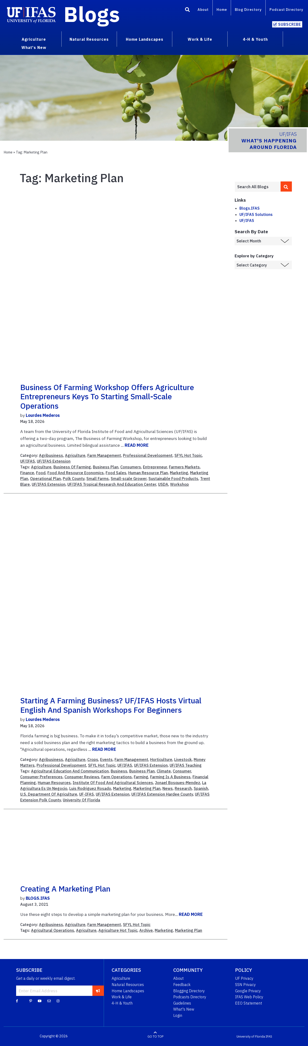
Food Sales (116, 472)
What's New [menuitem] (33, 47)
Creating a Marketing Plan (65, 889)
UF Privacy (244, 978)
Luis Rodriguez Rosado (90, 788)
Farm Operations (116, 776)
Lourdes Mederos (43, 415)
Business (119, 771)
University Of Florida (81, 800)
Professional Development (148, 455)
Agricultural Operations (52, 930)
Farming (141, 776)
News (167, 788)
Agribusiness (51, 455)
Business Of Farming (72, 467)
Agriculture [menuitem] (34, 39)
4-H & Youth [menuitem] (255, 39)
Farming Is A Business (170, 776)
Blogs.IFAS (249, 208)
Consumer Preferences (41, 776)
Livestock (183, 759)
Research (183, 788)
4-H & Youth (122, 1003)
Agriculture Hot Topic (117, 930)
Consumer (182, 771)
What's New (183, 1009)
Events (106, 759)
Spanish (201, 788)
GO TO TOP (155, 1036)
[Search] (187, 10)
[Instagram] (58, 1001)
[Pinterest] (30, 1001)
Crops (92, 759)
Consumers (130, 467)
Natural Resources (128, 984)
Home (222, 9)
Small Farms (97, 478)
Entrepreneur (155, 467)
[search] (286, 186)
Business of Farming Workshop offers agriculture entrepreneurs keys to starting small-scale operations (107, 396)
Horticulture (161, 759)
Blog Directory (248, 9)
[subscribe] (98, 991)
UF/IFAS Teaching (186, 765)
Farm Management (104, 455)
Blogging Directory (189, 990)
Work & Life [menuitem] (200, 39)
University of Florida (251, 1036)
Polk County (73, 478)
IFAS (269, 1036)
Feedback (182, 984)
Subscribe (289, 24)
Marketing (179, 472)
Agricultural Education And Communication (70, 771)
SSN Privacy (245, 984)
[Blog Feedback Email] (49, 1001)
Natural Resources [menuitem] (89, 39)
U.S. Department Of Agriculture (48, 794)
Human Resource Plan (148, 472)
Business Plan (105, 467)
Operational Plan (45, 478)
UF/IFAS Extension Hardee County (162, 794)
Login (177, 1015)
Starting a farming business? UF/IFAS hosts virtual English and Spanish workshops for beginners (110, 705)
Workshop (179, 484)
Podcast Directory (286, 9)
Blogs (92, 14)
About (203, 9)
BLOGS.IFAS (38, 898)
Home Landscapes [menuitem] (144, 39)
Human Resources (54, 782)
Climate (164, 771)
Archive (146, 930)
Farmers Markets (184, 467)
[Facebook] (17, 1001)
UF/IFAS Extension (54, 461)
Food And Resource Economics (75, 472)
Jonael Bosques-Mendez (177, 782)
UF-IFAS (86, 794)
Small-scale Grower (129, 478)
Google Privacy (248, 990)
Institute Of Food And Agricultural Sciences (113, 782)
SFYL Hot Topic (188, 455)
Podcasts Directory (189, 996)
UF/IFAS (27, 461)
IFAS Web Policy (249, 996)
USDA (163, 484)
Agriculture (75, 455)
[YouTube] (40, 1001)
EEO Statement (248, 1003)
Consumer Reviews (81, 776)
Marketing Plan (146, 788)
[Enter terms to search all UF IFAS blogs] (258, 186)
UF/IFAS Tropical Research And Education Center (111, 484)
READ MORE (136, 445)
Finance (27, 472)
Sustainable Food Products (173, 478)
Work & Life (122, 996)
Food (40, 472)
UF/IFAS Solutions (256, 214)
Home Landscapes (128, 990)
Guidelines (182, 1003)
